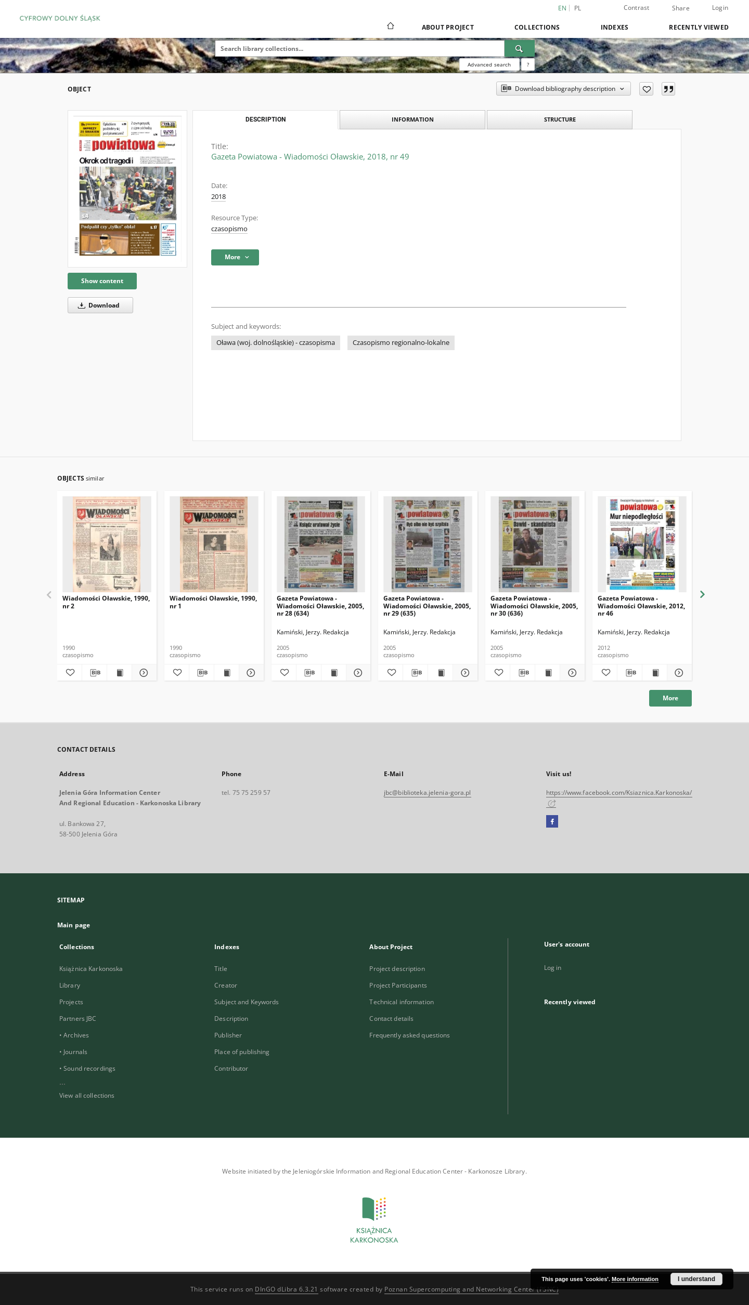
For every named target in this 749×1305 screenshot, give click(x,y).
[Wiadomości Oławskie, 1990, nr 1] (214, 545)
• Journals (73, 1051)
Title (220, 968)
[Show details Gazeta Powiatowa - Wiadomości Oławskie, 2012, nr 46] (678, 673)
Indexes (615, 27)
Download (97, 305)
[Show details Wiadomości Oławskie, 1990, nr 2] (143, 673)
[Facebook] (552, 822)
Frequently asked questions (409, 1035)
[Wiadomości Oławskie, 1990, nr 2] (107, 545)
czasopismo (229, 228)
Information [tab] (413, 119)
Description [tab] (266, 119)
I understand (696, 1279)
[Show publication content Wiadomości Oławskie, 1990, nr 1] (226, 673)
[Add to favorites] (646, 89)
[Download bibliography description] (94, 673)
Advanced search (489, 64)
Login (720, 7)
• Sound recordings (87, 1068)
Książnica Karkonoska (91, 968)
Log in (553, 967)
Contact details (391, 1018)
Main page (73, 925)
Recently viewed (699, 27)
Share (681, 8)
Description (231, 1018)
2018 (218, 196)
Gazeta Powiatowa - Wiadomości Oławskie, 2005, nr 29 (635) (427, 605)
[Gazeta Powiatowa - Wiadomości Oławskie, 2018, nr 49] (127, 189)
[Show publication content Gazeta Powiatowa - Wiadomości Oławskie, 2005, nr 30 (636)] (547, 673)
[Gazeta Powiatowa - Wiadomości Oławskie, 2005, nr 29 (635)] (428, 545)
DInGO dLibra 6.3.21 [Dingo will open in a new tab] (286, 1289)
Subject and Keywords (246, 1001)
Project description (396, 968)
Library (69, 985)
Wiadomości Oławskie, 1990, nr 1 (213, 602)
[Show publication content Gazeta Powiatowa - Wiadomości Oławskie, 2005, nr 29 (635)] (440, 673)
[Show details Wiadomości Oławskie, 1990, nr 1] (250, 673)
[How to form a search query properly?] (528, 64)
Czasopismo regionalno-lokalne (401, 342)
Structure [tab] (560, 119)
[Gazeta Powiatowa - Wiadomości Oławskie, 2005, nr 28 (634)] (321, 545)
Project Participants (398, 985)
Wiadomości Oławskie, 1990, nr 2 (106, 602)
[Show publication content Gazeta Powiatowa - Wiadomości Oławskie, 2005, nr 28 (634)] (333, 673)
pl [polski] (578, 8)
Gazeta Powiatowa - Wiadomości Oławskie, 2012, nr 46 (641, 605)
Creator (225, 985)
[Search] (520, 48)
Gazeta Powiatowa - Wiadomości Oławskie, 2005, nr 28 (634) (320, 605)
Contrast (637, 7)
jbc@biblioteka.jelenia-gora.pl (427, 792)
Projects (71, 1001)
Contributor (231, 1068)
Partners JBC (77, 1018)
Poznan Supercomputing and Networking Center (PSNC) (471, 1289)
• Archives (74, 1035)
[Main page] (390, 27)
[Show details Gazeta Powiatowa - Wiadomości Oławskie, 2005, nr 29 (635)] (463, 673)
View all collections (86, 1095)
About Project (448, 27)
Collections (537, 27)
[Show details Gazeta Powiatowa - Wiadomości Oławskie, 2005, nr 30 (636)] (571, 673)
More (670, 698)
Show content (102, 280)
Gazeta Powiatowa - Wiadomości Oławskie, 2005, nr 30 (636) (534, 605)
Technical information (401, 1001)
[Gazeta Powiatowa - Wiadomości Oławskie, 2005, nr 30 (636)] (535, 545)
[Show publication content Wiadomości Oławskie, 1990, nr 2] (119, 673)
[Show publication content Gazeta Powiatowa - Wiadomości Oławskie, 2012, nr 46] (654, 673)
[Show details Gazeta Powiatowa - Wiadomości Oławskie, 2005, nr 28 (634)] (357, 673)
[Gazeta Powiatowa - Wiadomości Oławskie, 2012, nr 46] (642, 545)
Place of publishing (241, 1051)
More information (635, 1279)
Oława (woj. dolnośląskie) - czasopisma (275, 342)
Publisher (228, 1035)
